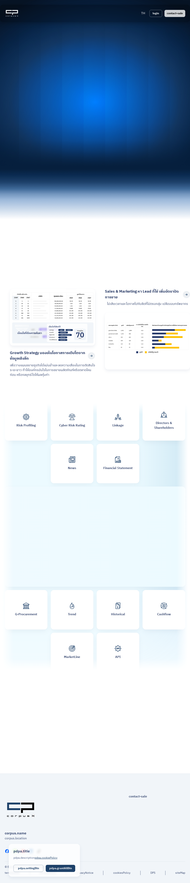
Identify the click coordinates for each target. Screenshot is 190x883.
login (156, 13)
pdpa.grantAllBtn (60, 868)
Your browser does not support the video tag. (95, 149)
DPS (152, 873)
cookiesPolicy (121, 873)
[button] (143, 13)
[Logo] (12, 13)
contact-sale (175, 13)
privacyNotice (84, 873)
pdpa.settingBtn (28, 868)
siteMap (180, 873)
